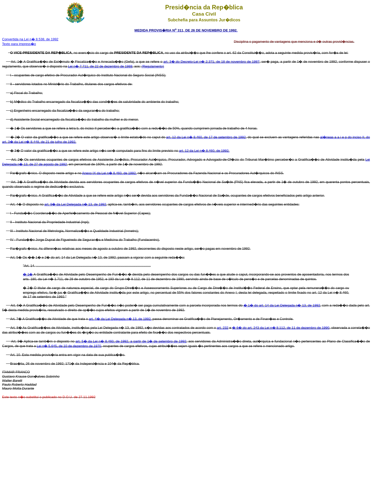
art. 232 (222, 328)
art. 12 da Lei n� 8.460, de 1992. (204, 151)
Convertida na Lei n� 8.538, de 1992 (30, 39)
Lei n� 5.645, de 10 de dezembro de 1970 (69, 346)
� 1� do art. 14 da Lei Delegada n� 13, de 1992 (282, 305)
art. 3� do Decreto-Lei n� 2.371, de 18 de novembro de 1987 (211, 62)
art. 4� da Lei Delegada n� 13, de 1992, (120, 319)
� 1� (28, 274)
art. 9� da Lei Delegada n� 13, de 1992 (75, 204)
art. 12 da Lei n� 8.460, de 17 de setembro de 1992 (206, 137)
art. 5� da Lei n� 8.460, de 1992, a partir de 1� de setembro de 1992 (131, 341)
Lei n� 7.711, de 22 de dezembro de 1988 (100, 66)
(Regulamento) (153, 66)
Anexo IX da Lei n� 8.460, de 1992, (109, 173)
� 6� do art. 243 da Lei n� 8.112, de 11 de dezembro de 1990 (280, 328)
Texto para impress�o (19, 44)
